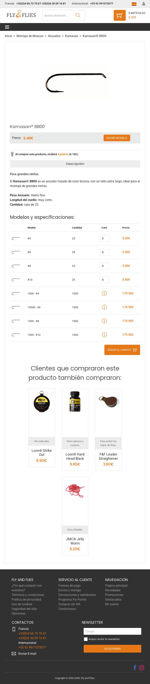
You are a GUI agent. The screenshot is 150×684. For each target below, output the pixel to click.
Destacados (113, 599)
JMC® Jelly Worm (75, 541)
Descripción (75, 164)
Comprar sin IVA (69, 604)
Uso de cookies (22, 604)
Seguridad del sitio (24, 609)
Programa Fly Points (72, 599)
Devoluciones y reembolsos (77, 595)
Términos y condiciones (28, 595)
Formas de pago (69, 585)
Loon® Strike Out (42, 452)
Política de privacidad (26, 599)
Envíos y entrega (69, 590)
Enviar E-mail (27, 653)
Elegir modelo (117, 138)
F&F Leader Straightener (108, 456)
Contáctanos (67, 609)
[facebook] (134, 668)
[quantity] (104, 238)
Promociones (114, 595)
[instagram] (141, 668)
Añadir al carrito (119, 350)
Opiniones (18, 613)
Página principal (116, 585)
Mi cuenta (112, 604)
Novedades (113, 590)
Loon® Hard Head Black (75, 456)
